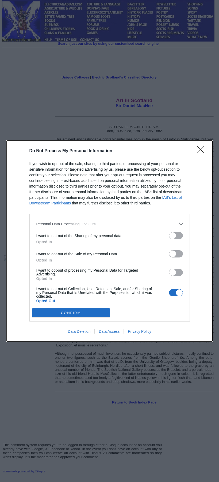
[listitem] (109, 224)
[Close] (202, 151)
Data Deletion (79, 331)
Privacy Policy (139, 331)
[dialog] (110, 241)
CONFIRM (71, 313)
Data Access (109, 331)
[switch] (176, 235)
